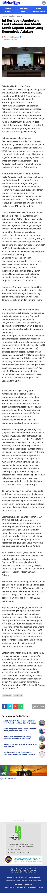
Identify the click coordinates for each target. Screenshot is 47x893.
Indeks (8, 8)
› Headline (11, 16)
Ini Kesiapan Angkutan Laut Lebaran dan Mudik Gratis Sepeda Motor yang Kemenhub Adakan (22, 26)
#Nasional (18, 696)
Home (4, 16)
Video (23, 11)
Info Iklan (18, 884)
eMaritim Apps (39, 11)
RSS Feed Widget (19, 820)
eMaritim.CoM (21, 888)
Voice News (23, 8)
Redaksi (16, 877)
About (9, 877)
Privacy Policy (34, 877)
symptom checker (8, 778)
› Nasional (18, 16)
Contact (24, 877)
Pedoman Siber (34, 881)
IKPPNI (8, 11)
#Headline (7, 696)
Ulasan (39, 8)
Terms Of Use (22, 881)
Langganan (28, 884)
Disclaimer (10, 881)
